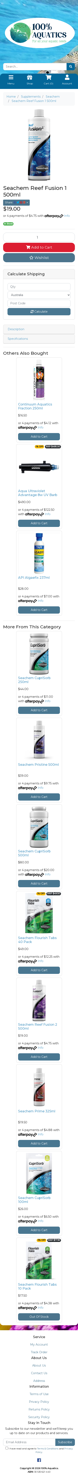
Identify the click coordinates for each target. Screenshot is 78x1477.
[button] (39, 257)
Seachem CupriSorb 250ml (34, 680)
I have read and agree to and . (39, 1450)
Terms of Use (39, 1394)
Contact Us (39, 1373)
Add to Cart (39, 247)
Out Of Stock (39, 1317)
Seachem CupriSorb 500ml (34, 853)
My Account (39, 1344)
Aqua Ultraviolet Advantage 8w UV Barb (37, 493)
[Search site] (71, 66)
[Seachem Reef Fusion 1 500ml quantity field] (39, 237)
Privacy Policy (39, 1402)
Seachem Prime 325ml (36, 1111)
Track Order (39, 1352)
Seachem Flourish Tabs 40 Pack (37, 940)
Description (16, 329)
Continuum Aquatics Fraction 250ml (35, 406)
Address (39, 1381)
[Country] (39, 295)
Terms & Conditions (47, 1448)
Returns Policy (39, 1409)
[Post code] (39, 303)
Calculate (39, 311)
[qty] (39, 286)
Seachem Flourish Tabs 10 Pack (37, 1286)
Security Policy (39, 1417)
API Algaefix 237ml (34, 578)
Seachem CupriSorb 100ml (34, 1200)
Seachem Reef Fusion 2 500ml (37, 1026)
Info (67, 216)
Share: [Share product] (15, 202)
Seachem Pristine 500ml (38, 765)
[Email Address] (29, 1442)
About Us (39, 1365)
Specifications (18, 339)
